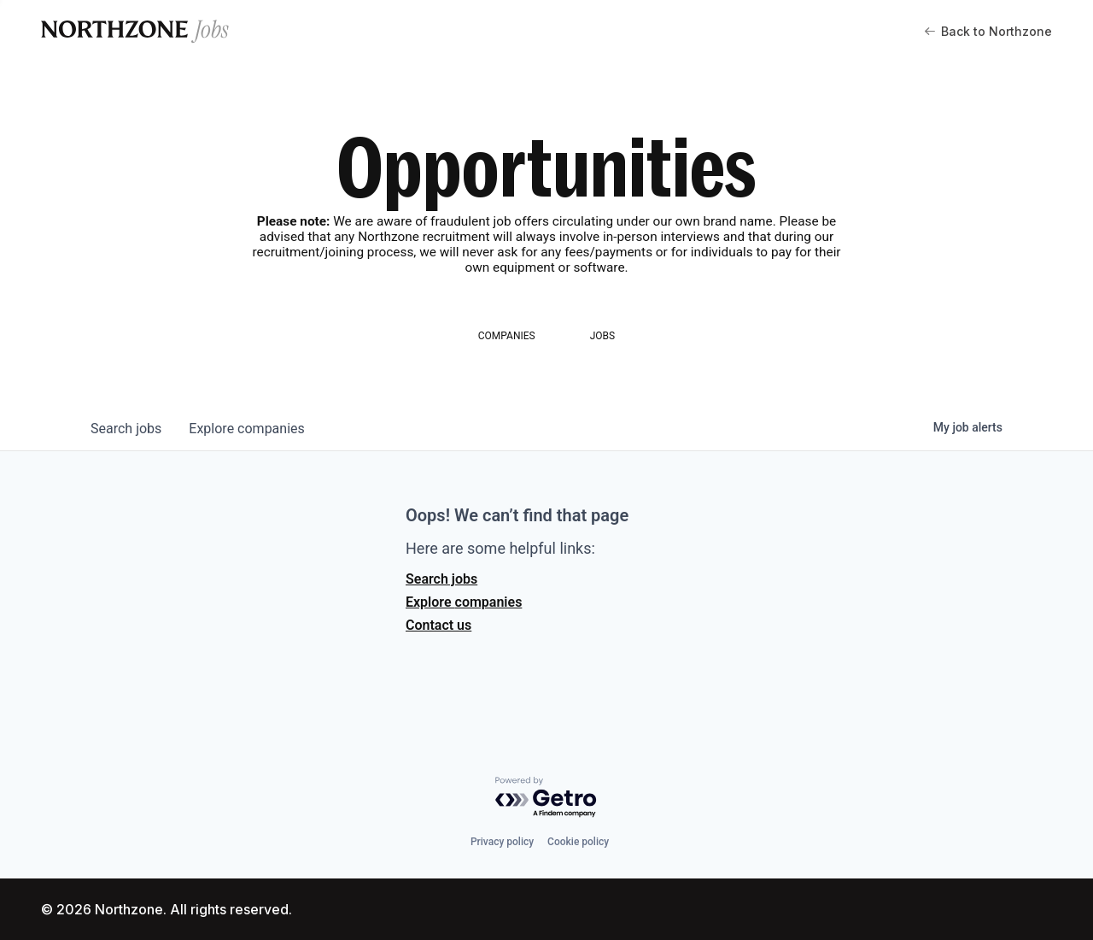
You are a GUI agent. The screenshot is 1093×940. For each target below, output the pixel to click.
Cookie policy (578, 842)
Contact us (438, 625)
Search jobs (441, 579)
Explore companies (464, 602)
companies (246, 428)
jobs (126, 428)
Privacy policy (502, 842)
